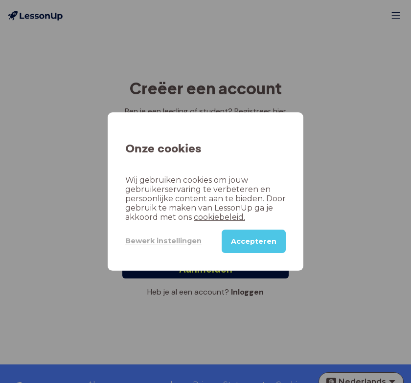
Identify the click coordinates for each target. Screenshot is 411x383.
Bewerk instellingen (163, 240)
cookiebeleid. (219, 217)
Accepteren (253, 241)
